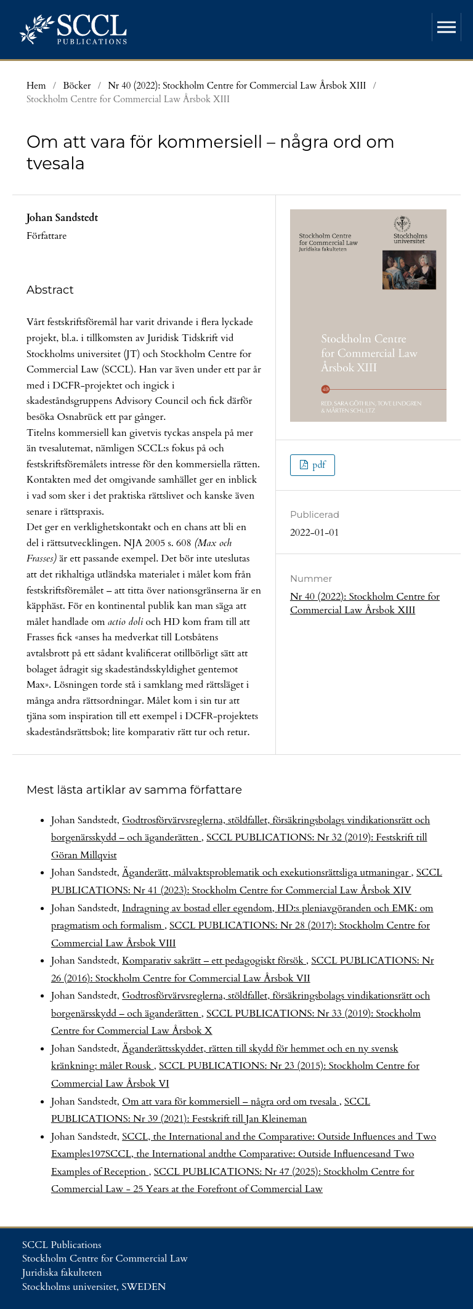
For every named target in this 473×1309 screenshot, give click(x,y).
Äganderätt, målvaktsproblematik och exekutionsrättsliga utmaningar (266, 872)
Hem (36, 85)
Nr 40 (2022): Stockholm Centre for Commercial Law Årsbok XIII (237, 85)
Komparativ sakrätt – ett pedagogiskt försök (214, 960)
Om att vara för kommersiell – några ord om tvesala (230, 1101)
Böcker (77, 85)
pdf (317, 465)
